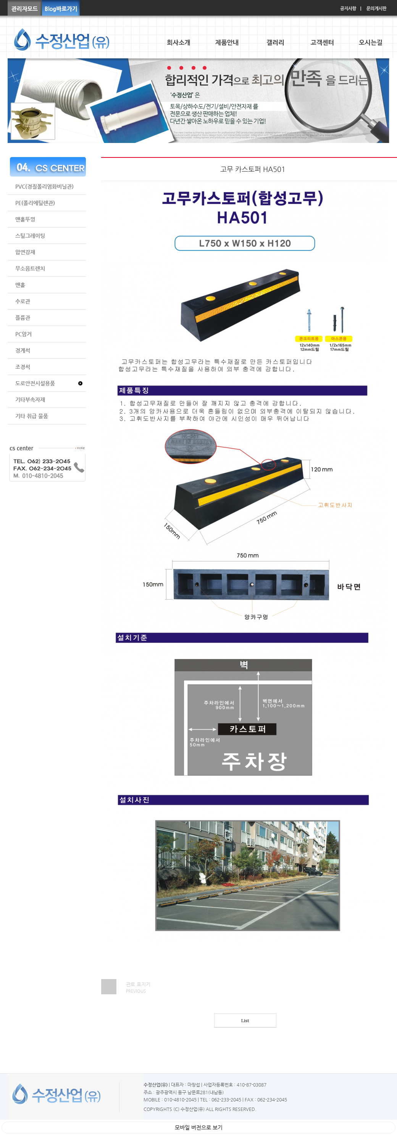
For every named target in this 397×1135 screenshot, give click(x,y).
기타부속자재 (30, 400)
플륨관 (22, 318)
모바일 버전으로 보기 (199, 1127)
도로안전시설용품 (35, 383)
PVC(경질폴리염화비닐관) (44, 186)
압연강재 (25, 252)
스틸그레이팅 (30, 236)
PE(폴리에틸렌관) (35, 203)
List (245, 1020)
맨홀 (20, 285)
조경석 (22, 367)
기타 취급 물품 (31, 416)
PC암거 (23, 334)
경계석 (22, 350)
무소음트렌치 (30, 268)
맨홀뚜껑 (25, 219)
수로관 (22, 301)
